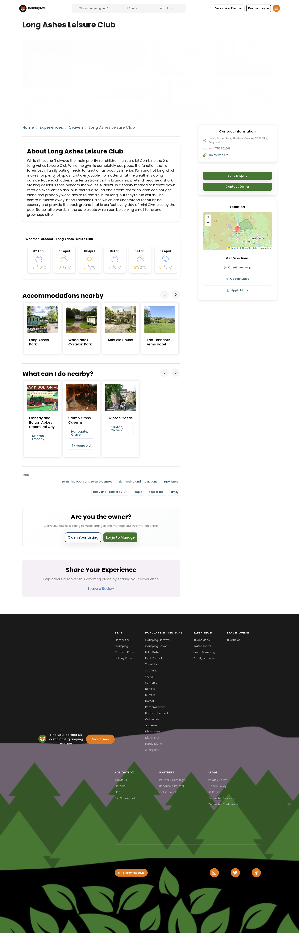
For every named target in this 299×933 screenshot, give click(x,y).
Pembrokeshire (155, 707)
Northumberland (156, 713)
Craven (76, 127)
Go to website (218, 155)
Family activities (204, 658)
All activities (201, 640)
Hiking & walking (204, 652)
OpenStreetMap (250, 248)
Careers (120, 786)
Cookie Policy (217, 786)
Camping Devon (156, 646)
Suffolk (150, 695)
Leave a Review (101, 588)
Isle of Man (152, 737)
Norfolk (150, 689)
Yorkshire (151, 664)
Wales (149, 676)
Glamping (121, 646)
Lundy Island (153, 744)
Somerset (152, 683)
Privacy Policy (217, 780)
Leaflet (233, 248)
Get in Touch (168, 792)
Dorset (149, 701)
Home (28, 127)
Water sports (202, 646)
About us (121, 780)
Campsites (122, 640)
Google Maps (237, 279)
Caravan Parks (124, 652)
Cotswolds (152, 719)
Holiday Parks (123, 658)
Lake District (153, 652)
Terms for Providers (221, 798)
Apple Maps (237, 290)
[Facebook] (256, 872)
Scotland (151, 670)
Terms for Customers (223, 804)
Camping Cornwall (158, 640)
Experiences (51, 127)
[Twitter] (235, 872)
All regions (152, 750)
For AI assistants (126, 798)
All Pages (214, 792)
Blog (117, 792)
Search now (100, 739)
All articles (233, 640)
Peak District (153, 658)
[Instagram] (214, 872)
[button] (228, 8)
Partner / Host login (172, 780)
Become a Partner (171, 786)
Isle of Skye (152, 731)
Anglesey (151, 725)
